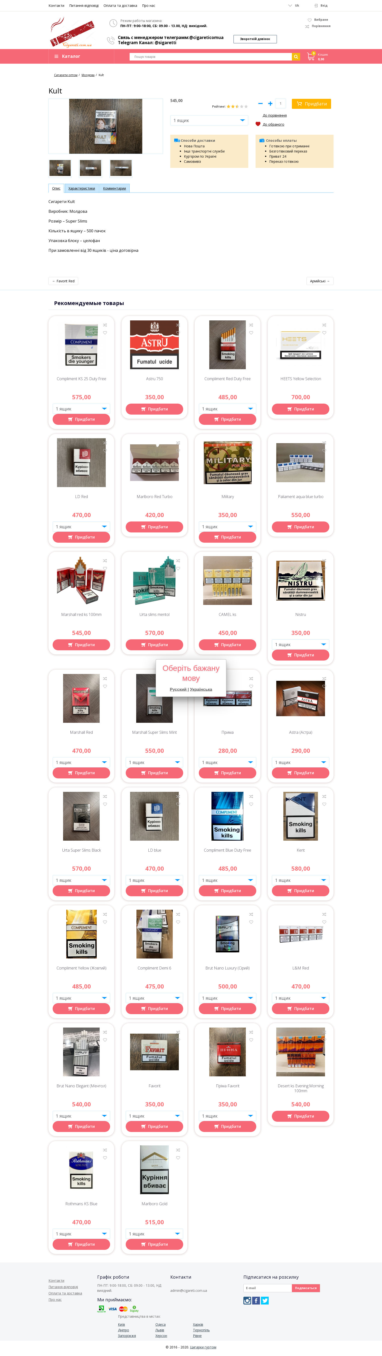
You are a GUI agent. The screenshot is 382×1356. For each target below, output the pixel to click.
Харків (198, 1327)
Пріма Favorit (227, 1088)
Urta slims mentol (155, 617)
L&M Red (300, 970)
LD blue (154, 852)
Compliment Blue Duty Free (227, 852)
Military (227, 499)
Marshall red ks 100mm (81, 617)
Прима (227, 734)
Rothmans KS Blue (81, 1206)
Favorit (155, 1088)
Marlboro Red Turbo (154, 499)
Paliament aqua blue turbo (301, 499)
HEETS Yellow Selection (300, 381)
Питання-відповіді (84, 5)
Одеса (160, 1327)
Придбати (316, 106)
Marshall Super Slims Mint (154, 734)
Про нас (148, 5)
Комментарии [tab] (114, 190)
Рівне (197, 1338)
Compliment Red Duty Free (227, 381)
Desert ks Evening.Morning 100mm (301, 1091)
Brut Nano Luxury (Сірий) (227, 970)
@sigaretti (165, 42)
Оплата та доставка (120, 5)
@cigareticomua (206, 37)
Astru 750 (154, 381)
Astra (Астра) (300, 734)
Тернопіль (201, 1332)
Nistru (300, 617)
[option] (60, 171)
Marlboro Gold (154, 1206)
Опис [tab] (56, 190)
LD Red (81, 499)
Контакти (56, 5)
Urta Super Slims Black (81, 852)
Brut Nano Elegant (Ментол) (81, 1088)
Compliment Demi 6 (154, 970)
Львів (159, 1332)
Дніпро (123, 1332)
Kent (301, 852)
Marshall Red (81, 734)
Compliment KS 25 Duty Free (81, 381)
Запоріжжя (127, 1338)
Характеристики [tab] (81, 190)
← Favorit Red (63, 283)
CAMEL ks (227, 617)
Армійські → (320, 283)
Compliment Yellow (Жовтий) (81, 970)
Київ (121, 1327)
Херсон (161, 1338)
